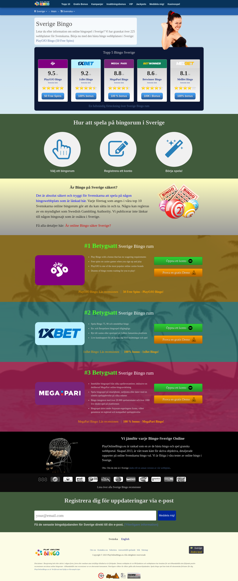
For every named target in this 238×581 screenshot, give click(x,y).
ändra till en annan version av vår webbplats (149, 468)
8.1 (184, 73)
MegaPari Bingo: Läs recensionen (98, 421)
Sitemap (144, 550)
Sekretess (113, 550)
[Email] (95, 515)
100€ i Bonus (152, 96)
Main (54, 11)
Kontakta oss (103, 550)
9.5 (51, 73)
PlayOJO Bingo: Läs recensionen (98, 291)
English (125, 539)
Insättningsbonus (116, 4)
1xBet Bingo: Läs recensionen (101, 351)
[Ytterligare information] (141, 524)
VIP (131, 4)
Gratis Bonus (80, 4)
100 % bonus (119, 96)
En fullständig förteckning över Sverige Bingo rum (119, 106)
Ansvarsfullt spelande (126, 550)
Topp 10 (65, 4)
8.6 (151, 73)
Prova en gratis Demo (176, 272)
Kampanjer (97, 4)
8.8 (117, 73)
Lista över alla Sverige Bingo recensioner (119, 487)
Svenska (67, 11)
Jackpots (141, 4)
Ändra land (196, 552)
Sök (138, 550)
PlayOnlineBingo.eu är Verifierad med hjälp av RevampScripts (57, 569)
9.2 (84, 73)
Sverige (40, 11)
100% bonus (86, 96)
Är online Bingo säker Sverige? (88, 225)
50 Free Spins (52, 96)
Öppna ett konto (176, 261)
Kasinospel (174, 4)
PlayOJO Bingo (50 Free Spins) (55, 40)
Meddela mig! (156, 4)
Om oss (93, 550)
